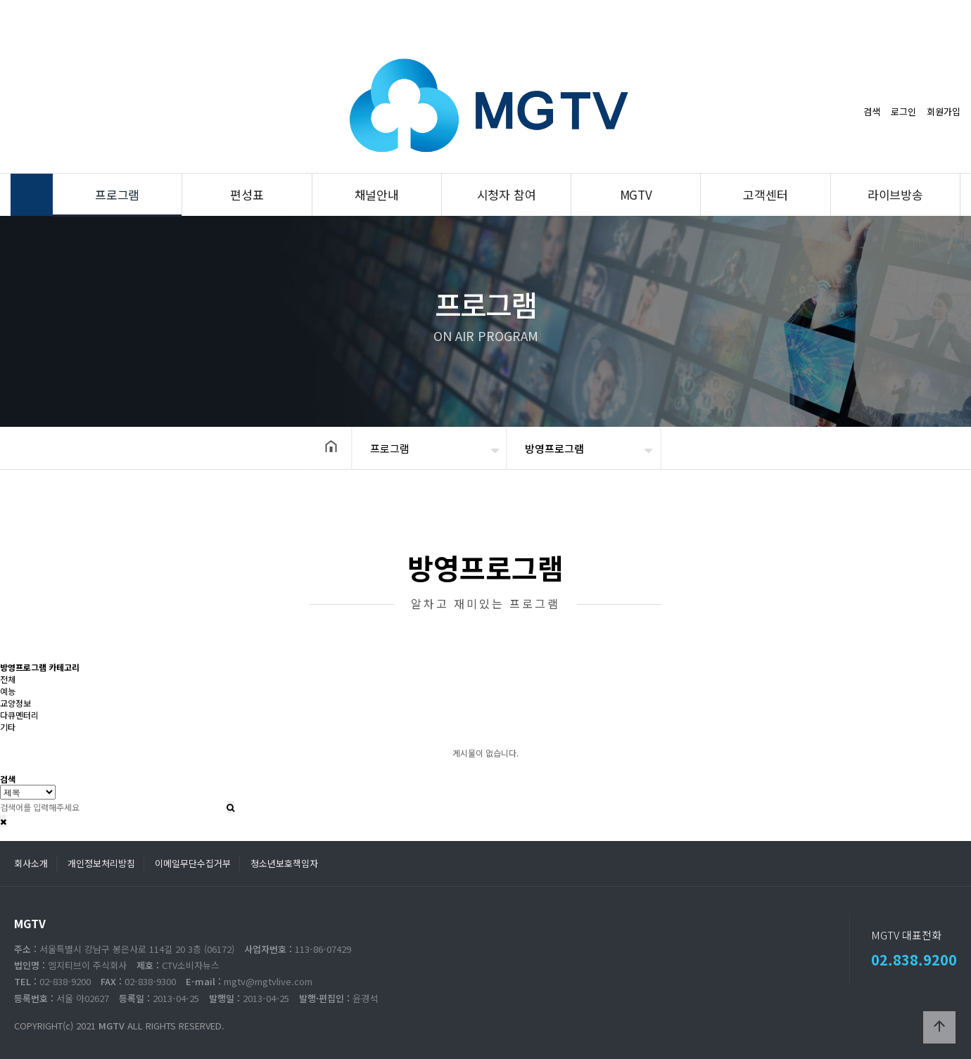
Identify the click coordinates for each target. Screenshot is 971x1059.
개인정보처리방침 (101, 863)
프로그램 (117, 194)
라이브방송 (895, 194)
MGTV (636, 194)
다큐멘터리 (19, 715)
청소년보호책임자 (284, 863)
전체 (7, 679)
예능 (7, 691)
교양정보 (15, 703)
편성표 (246, 194)
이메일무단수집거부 (193, 863)
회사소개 (31, 863)
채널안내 (377, 194)
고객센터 (765, 194)
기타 (7, 727)
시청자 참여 (506, 194)
